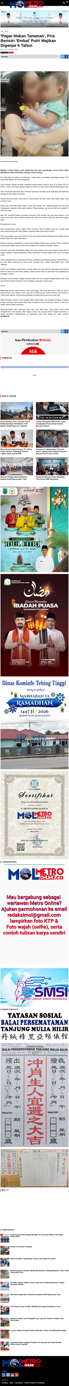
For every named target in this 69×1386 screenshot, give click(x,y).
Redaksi (5, 1383)
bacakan (4, 52)
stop (11, 52)
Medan (6, 31)
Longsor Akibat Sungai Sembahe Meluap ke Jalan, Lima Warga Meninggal (38, 1330)
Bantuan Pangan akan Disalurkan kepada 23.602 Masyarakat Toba (35, 1294)
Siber (11, 1383)
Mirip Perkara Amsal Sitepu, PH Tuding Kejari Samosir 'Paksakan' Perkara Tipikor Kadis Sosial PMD (16, 451)
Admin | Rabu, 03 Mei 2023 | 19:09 (8, 49)
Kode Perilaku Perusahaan (34, 1383)
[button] (67, 1)
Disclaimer (19, 1383)
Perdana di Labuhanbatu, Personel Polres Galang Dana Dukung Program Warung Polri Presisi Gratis (51, 451)
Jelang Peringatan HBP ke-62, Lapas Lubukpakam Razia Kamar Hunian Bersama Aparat (51, 424)
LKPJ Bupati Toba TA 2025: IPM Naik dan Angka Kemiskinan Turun (35, 1306)
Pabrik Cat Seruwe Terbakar (21, 1247)
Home (1, 31)
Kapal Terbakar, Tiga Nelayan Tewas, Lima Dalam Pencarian (33, 1258)
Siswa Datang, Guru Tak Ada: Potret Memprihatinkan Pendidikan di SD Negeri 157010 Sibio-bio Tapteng (15, 424)
